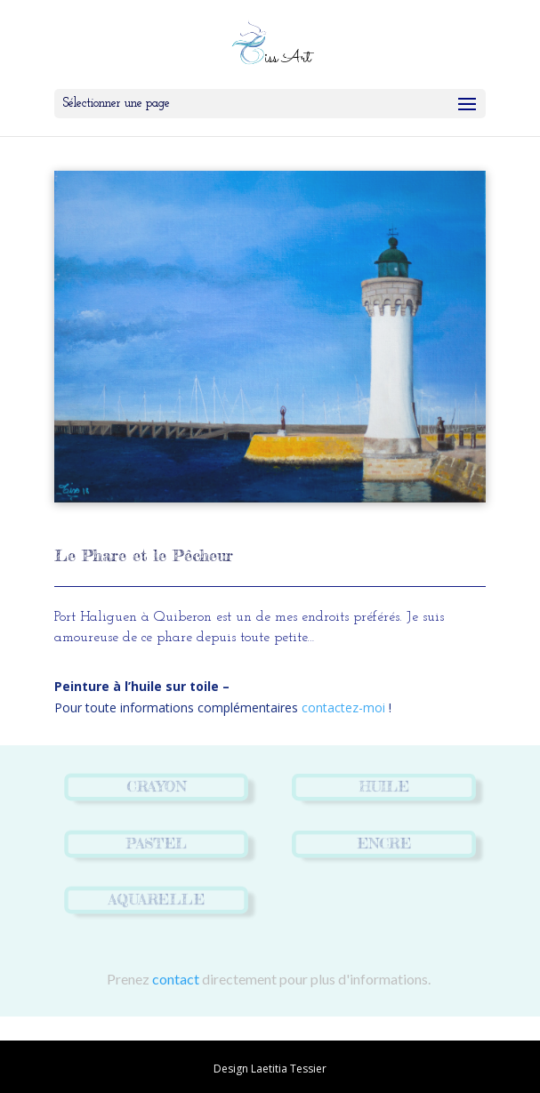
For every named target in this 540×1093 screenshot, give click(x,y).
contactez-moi (343, 707)
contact (175, 978)
